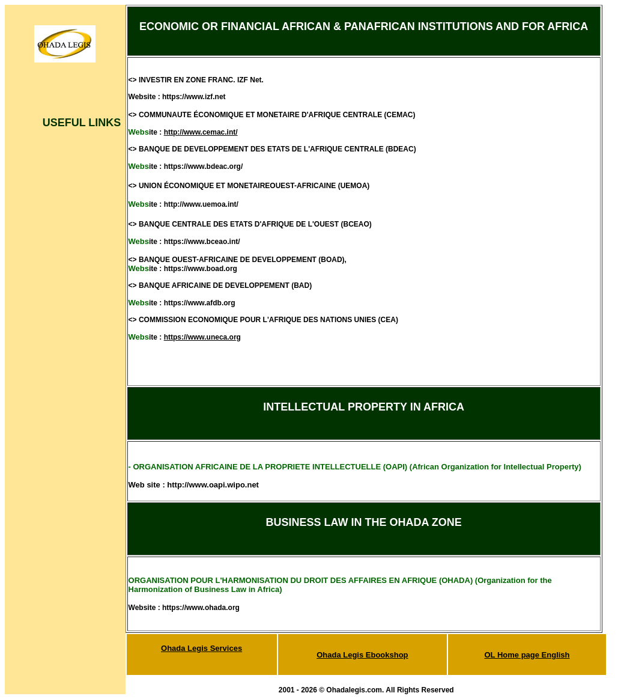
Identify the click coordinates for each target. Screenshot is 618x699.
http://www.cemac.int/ (201, 132)
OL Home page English (526, 654)
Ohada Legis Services (201, 648)
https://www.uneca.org (202, 337)
